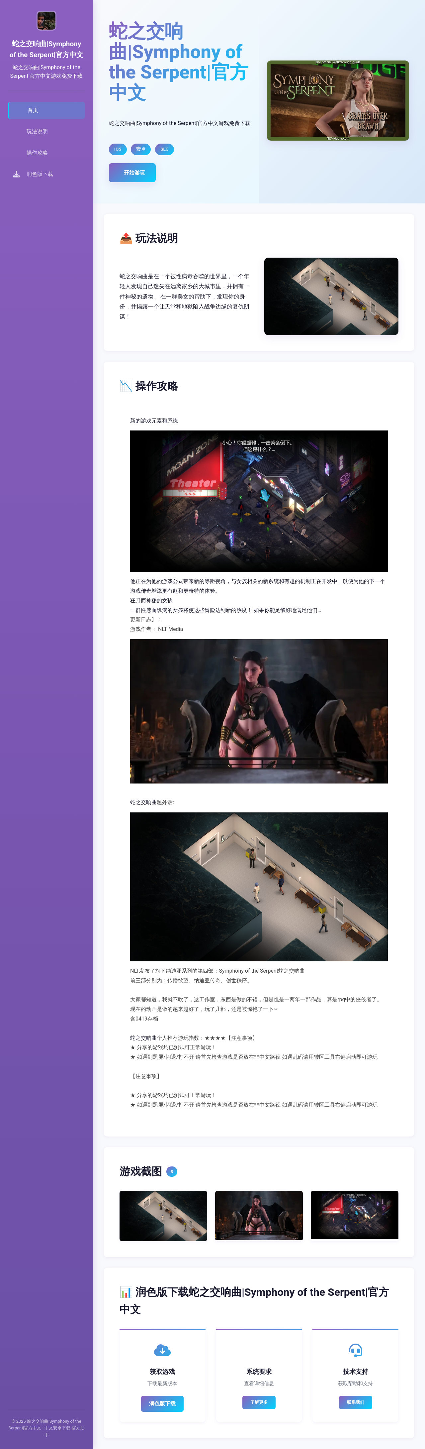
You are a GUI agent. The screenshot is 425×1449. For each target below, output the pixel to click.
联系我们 (355, 1402)
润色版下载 (162, 1403)
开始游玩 (134, 173)
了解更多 (259, 1402)
